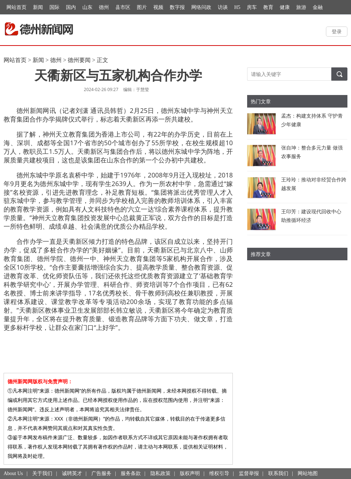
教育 (268, 7)
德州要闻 (79, 60)
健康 (285, 7)
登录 (337, 31)
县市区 (122, 7)
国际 (54, 7)
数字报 (177, 7)
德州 (104, 7)
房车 (252, 7)
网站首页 (16, 7)
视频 (158, 7)
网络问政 (201, 7)
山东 (87, 7)
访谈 (223, 7)
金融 (318, 7)
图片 (142, 7)
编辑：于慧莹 (136, 89)
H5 (237, 7)
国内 (71, 7)
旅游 (301, 7)
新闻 (38, 7)
